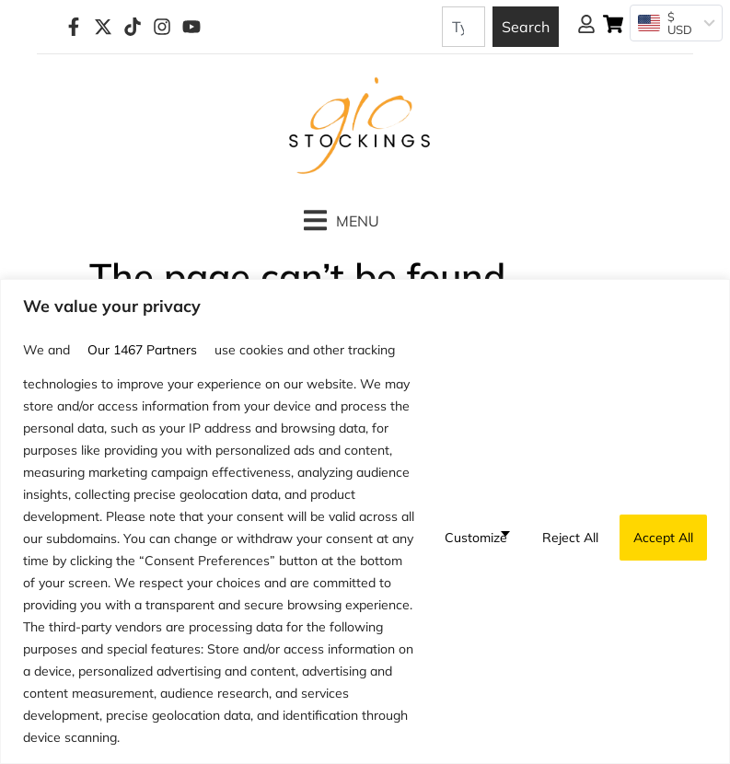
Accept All (663, 537)
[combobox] (463, 26)
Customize (476, 537)
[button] (341, 220)
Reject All (570, 537)
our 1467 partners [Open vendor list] (142, 349)
